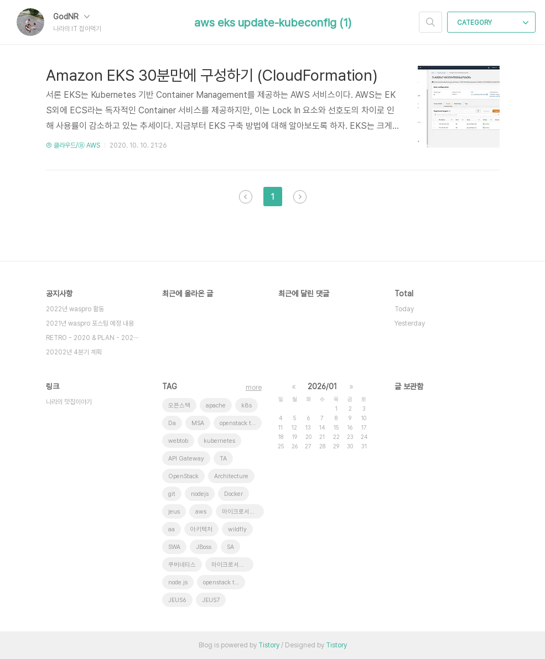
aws (200, 511)
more (254, 387)
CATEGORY (492, 23)
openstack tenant (224, 582)
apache (216, 405)
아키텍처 (201, 529)
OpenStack (183, 476)
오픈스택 (179, 405)
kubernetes (219, 440)
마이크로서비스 (230, 564)
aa (171, 529)
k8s (246, 405)
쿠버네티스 (182, 564)
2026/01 (322, 386)
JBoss (203, 547)
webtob (178, 440)
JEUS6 (177, 600)
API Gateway (186, 458)
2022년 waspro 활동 (75, 309)
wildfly (237, 529)
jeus (174, 511)
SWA (174, 547)
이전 (245, 196)
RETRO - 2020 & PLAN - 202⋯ (92, 338)
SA (230, 547)
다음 (300, 196)
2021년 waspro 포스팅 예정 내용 (90, 323)
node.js (178, 582)
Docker (233, 494)
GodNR (71, 16)
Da (172, 423)
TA (223, 458)
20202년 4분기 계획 (74, 352)
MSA (197, 423)
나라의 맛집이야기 (69, 402)
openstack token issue (241, 423)
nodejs (200, 494)
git (171, 494)
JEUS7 (211, 600)
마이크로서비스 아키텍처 (243, 511)
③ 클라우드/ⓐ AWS (73, 145)
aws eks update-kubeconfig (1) (272, 22)
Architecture (231, 476)
